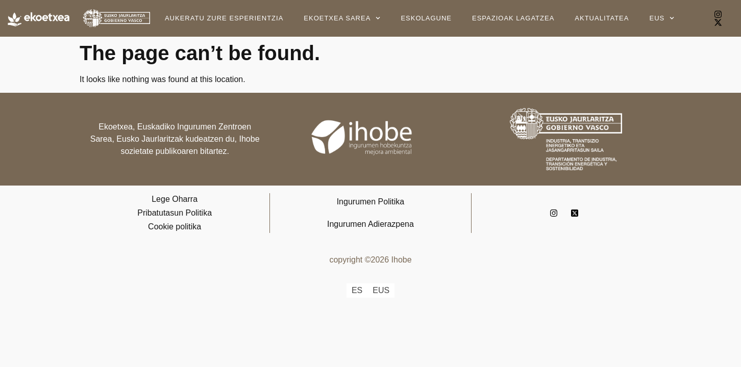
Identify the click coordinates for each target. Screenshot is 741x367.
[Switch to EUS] (380, 290)
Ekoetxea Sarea (342, 18)
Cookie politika (174, 226)
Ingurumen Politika (371, 201)
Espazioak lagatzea (513, 18)
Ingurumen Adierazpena (370, 224)
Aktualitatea (602, 18)
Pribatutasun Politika (174, 212)
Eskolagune (426, 18)
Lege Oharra (174, 199)
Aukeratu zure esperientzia (224, 18)
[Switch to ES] (357, 290)
